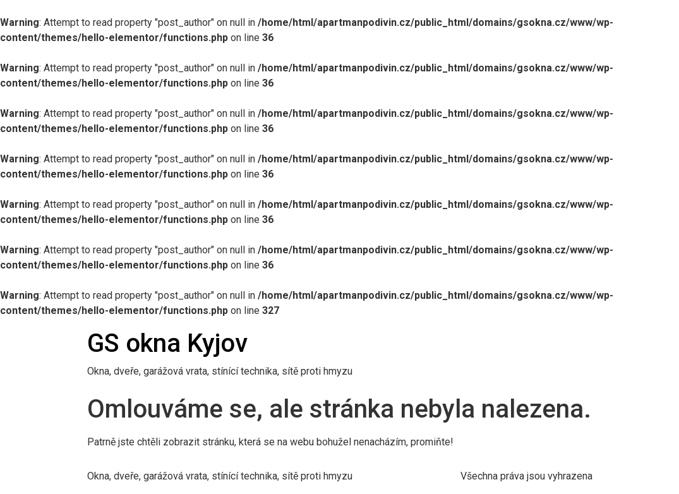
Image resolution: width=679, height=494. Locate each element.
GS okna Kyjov (167, 343)
